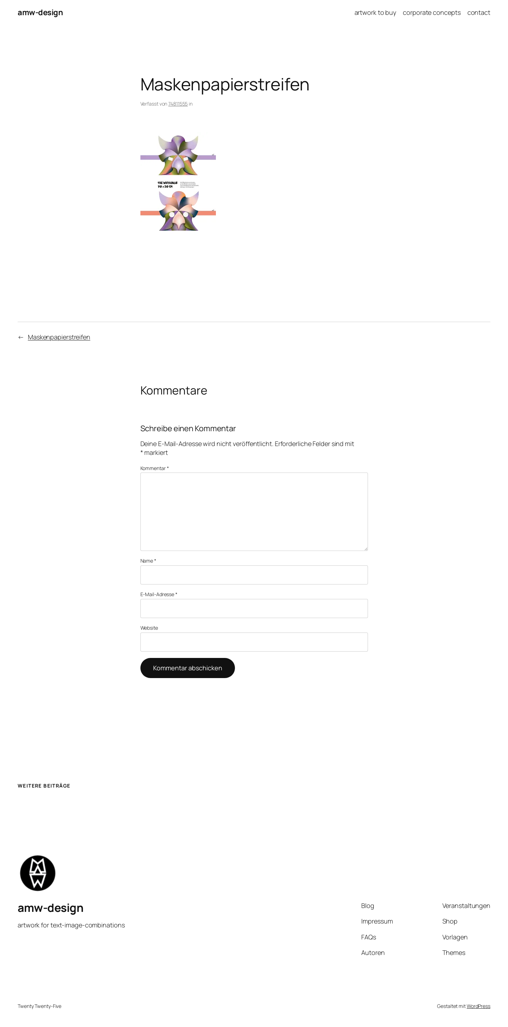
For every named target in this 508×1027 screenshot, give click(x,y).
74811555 (178, 103)
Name (148, 560)
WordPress (478, 1006)
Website (149, 627)
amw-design (40, 12)
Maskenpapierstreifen (59, 337)
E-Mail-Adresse (158, 594)
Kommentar (154, 468)
